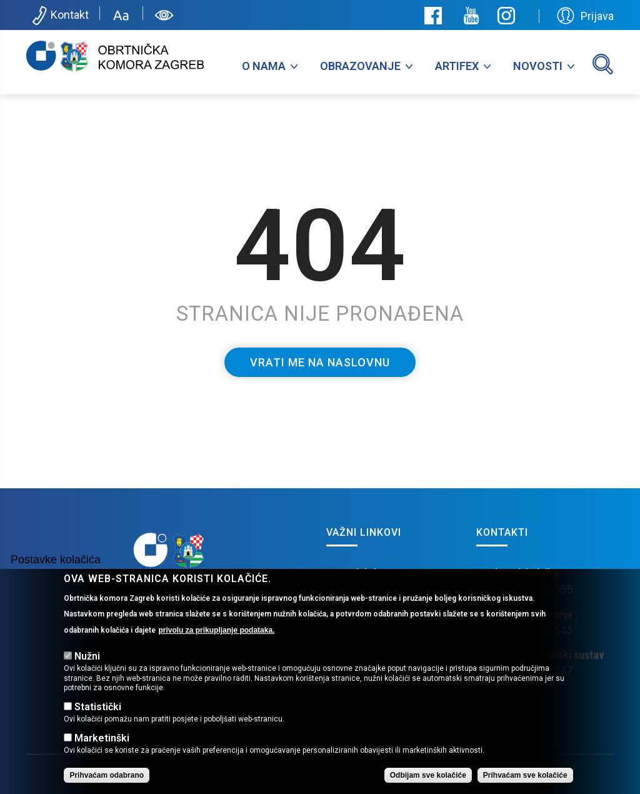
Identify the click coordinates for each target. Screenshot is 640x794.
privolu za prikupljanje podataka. (216, 650)
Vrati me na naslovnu (320, 362)
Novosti (537, 66)
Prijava (585, 15)
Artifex (457, 66)
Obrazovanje (360, 66)
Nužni (87, 676)
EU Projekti (351, 573)
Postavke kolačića (56, 579)
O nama (264, 66)
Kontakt (59, 15)
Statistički (97, 727)
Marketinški (101, 758)
